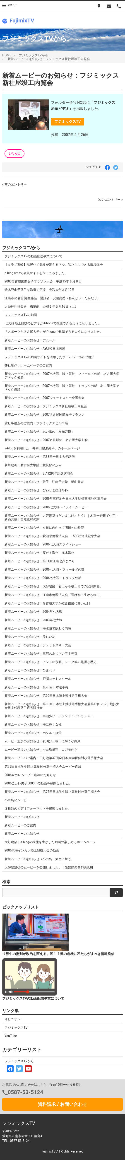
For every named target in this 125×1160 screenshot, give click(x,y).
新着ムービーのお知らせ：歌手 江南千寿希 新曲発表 (44, 482)
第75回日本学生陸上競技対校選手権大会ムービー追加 (43, 766)
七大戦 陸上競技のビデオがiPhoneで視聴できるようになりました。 (53, 323)
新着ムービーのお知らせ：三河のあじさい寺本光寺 (41, 653)
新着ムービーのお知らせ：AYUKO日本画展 (35, 348)
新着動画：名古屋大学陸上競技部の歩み (33, 465)
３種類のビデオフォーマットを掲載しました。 (38, 808)
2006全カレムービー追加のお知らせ (30, 775)
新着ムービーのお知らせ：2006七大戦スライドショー (43, 544)
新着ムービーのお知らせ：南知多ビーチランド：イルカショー (49, 716)
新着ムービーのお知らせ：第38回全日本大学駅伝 (40, 456)
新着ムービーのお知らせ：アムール (30, 340)
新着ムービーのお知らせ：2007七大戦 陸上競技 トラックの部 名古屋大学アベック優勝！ (62, 387)
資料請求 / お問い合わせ (62, 1104)
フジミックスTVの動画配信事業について (33, 256)
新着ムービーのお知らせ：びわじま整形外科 (36, 490)
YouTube (11, 1036)
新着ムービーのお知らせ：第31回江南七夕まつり (40, 561)
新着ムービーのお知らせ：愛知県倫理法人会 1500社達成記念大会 (52, 536)
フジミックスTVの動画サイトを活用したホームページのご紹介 (49, 357)
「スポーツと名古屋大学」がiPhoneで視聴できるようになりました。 (54, 331)
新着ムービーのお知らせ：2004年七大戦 (33, 611)
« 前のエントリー (14, 184)
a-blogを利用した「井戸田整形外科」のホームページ (42, 448)
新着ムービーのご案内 (20, 825)
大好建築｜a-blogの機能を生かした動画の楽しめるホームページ (50, 842)
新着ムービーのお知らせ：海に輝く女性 (33, 724)
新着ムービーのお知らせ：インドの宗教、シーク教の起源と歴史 (50, 662)
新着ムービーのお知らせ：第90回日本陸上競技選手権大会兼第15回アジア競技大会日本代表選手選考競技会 (62, 705)
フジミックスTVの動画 (21, 315)
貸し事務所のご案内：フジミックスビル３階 (36, 423)
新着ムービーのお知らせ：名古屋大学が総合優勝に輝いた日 (47, 603)
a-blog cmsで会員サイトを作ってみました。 (36, 273)
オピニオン (12, 1019)
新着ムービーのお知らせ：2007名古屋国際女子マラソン (44, 414)
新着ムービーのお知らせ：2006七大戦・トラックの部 (43, 578)
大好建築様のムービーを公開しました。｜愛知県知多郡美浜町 (49, 867)
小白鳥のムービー (17, 800)
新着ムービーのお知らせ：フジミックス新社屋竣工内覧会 (48, 59)
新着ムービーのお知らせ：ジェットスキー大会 (38, 645)
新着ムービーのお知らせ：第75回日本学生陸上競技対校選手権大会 (52, 791)
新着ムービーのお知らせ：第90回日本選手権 (36, 687)
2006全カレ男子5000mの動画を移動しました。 (38, 783)
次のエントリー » (110, 199)
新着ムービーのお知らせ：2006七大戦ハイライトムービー (46, 507)
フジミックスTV (67, 121)
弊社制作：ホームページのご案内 (28, 365)
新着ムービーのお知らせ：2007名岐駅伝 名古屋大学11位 (46, 440)
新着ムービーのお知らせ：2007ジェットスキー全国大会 (44, 398)
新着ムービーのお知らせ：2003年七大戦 (33, 620)
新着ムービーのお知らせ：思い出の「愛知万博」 (39, 431)
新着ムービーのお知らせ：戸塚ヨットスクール (38, 678)
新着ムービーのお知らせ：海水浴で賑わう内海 (38, 628)
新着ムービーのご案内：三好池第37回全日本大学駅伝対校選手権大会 (54, 758)
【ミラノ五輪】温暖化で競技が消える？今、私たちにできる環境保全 (54, 264)
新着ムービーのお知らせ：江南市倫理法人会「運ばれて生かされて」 (54, 595)
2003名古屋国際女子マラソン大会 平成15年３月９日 (43, 281)
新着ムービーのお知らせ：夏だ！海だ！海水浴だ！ (41, 553)
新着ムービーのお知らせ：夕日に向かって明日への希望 (44, 527)
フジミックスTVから (33, 55)
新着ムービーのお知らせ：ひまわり (30, 670)
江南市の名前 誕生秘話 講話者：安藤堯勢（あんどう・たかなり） (52, 298)
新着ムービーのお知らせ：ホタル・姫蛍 (33, 733)
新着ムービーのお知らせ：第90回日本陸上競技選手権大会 (46, 695)
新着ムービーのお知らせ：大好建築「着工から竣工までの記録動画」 (54, 586)
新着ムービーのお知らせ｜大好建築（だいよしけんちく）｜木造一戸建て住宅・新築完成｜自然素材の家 (62, 517)
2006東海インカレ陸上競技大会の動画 (32, 850)
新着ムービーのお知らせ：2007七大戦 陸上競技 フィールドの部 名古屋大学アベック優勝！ (62, 375)
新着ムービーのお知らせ (22, 817)
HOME (6, 55)
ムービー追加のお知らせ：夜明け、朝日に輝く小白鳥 (43, 741)
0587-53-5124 (25, 1092)
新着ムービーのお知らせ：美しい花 (30, 637)
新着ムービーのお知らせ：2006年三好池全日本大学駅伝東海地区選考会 (56, 498)
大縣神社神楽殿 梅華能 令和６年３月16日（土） (41, 306)
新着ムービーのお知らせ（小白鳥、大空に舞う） (39, 859)
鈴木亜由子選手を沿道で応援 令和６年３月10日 (40, 290)
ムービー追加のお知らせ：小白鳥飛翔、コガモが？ (41, 749)
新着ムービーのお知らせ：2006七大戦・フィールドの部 (44, 569)
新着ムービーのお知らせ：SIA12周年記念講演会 (39, 473)
